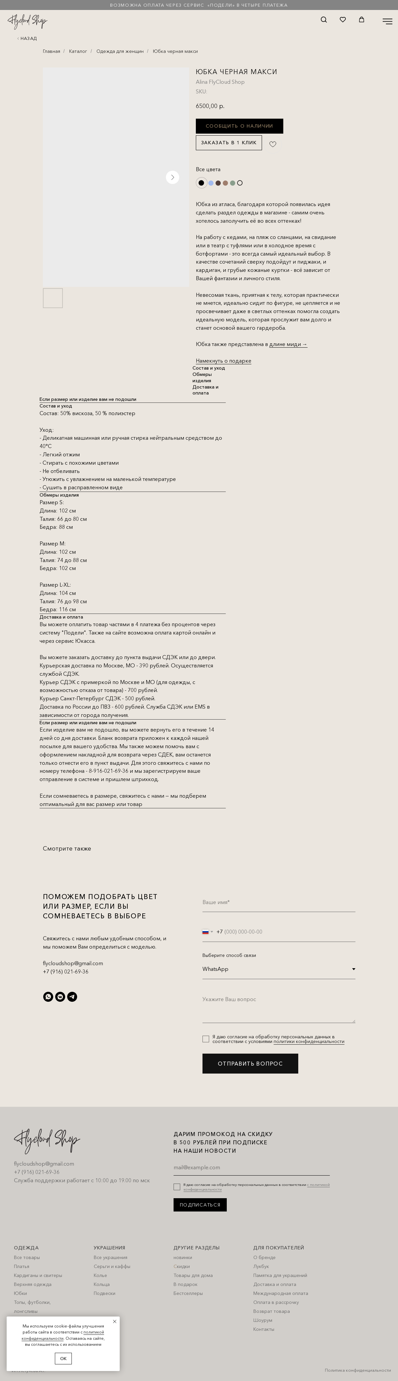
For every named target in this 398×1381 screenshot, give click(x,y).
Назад (29, 38)
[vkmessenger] (60, 997)
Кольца (102, 1284)
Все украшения (110, 1257)
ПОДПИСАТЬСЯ (200, 1205)
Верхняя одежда (33, 1284)
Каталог (78, 51)
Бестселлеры (188, 1293)
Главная (51, 51)
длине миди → (288, 344)
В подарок (186, 1284)
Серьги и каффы (112, 1266)
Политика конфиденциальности (358, 1370)
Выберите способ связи (229, 955)
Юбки (20, 1293)
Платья (21, 1266)
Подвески (104, 1293)
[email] (252, 1167)
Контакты (263, 1329)
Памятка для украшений (280, 1275)
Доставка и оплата (274, 1284)
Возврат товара (271, 1311)
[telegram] (72, 997)
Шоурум (262, 1320)
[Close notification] (114, 1321)
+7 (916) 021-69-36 (65, 971)
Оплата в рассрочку (276, 1302)
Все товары (27, 1257)
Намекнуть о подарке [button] (223, 360)
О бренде (264, 1257)
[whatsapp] (48, 997)
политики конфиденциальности (309, 1041)
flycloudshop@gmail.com (73, 963)
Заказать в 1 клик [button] (229, 143)
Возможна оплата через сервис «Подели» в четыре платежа (199, 5)
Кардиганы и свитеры (38, 1275)
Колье (100, 1275)
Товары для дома (193, 1275)
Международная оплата (280, 1293)
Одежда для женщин (120, 51)
